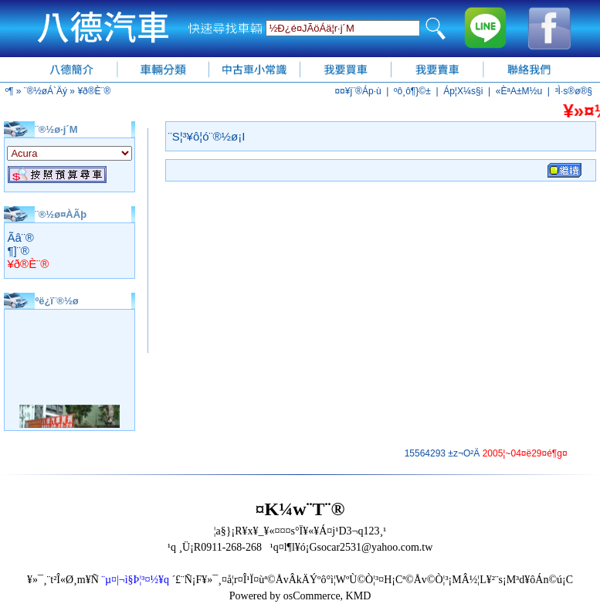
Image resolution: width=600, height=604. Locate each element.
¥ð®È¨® (93, 91)
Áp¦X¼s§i (463, 91)
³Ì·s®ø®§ (573, 91)
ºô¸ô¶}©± (412, 91)
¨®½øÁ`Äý (45, 91)
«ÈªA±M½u (519, 91)
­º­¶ (9, 91)
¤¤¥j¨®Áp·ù (357, 91)
